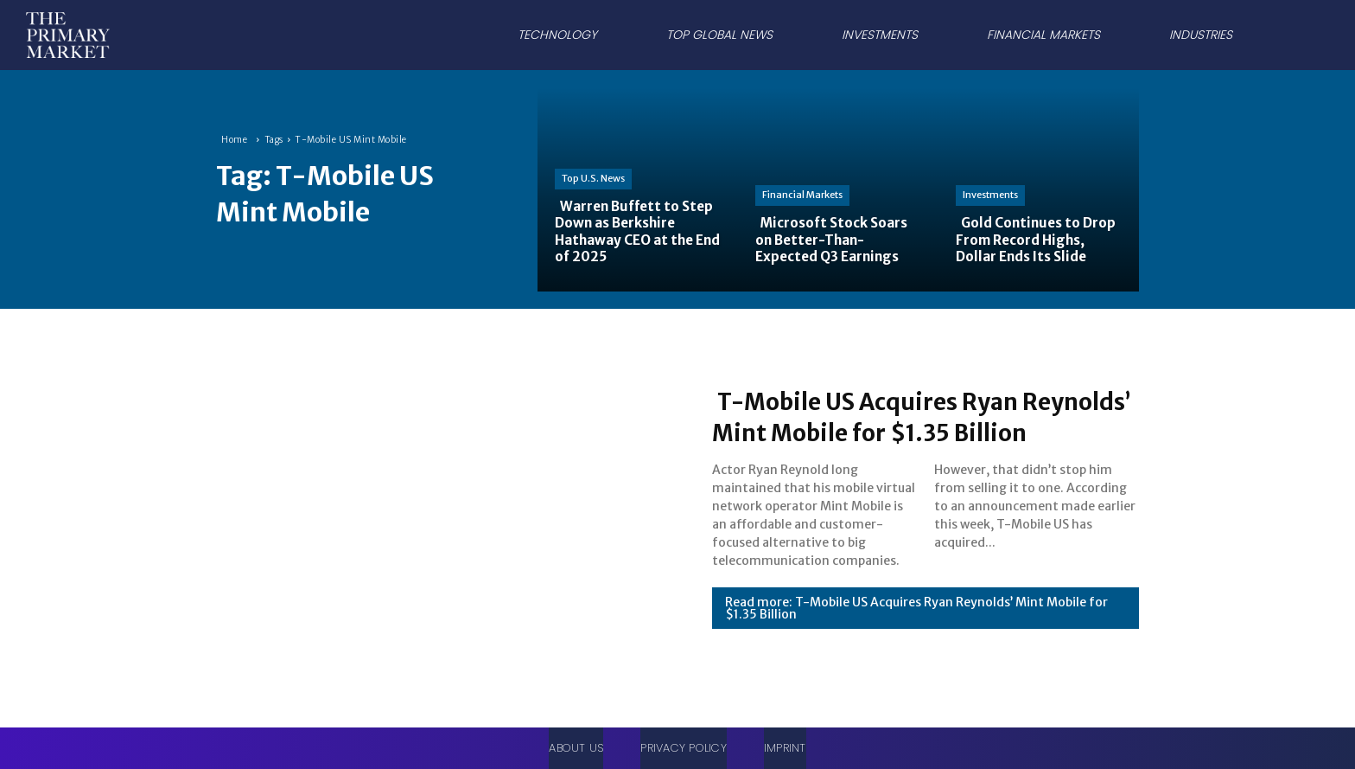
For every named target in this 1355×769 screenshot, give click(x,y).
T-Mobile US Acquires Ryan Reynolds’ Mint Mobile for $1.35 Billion (911, 416)
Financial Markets (802, 195)
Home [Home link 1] (234, 139)
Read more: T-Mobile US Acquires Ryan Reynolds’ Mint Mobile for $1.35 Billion (916, 624)
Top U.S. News (593, 178)
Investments (990, 195)
